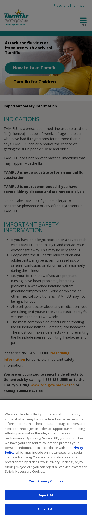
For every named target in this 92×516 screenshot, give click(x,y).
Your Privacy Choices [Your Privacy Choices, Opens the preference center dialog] (46, 483)
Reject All (46, 497)
